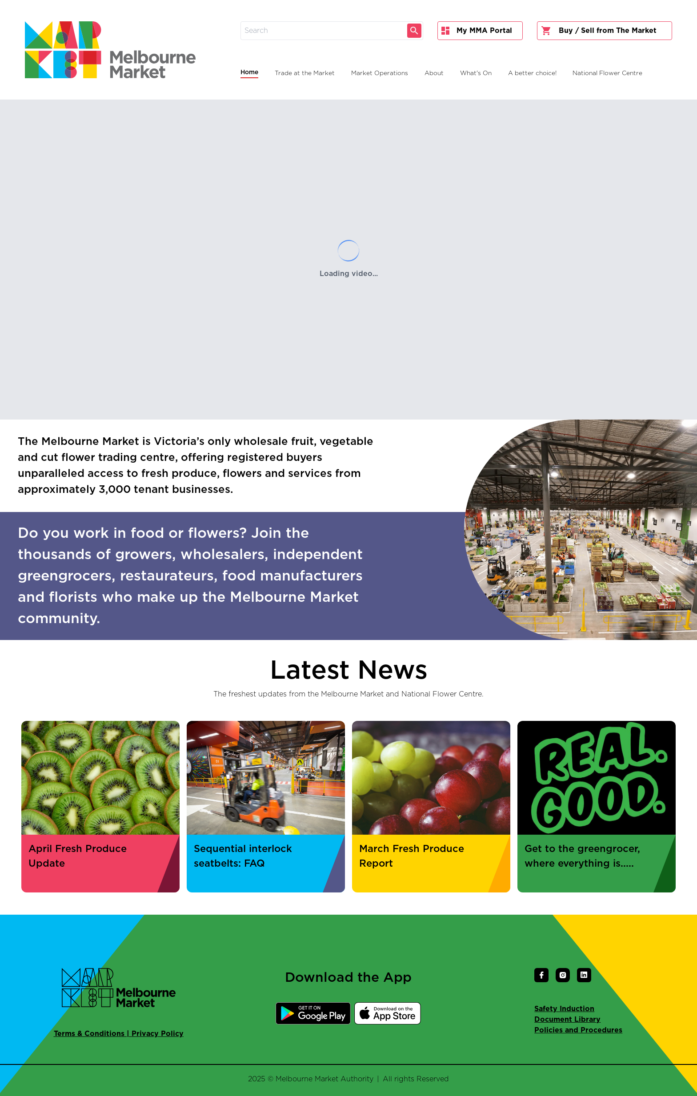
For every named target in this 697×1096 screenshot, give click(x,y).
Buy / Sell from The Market (599, 30)
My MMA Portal (476, 31)
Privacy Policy (158, 1033)
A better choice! (532, 73)
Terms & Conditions (89, 1033)
